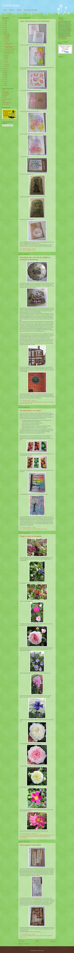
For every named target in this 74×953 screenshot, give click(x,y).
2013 (4, 77)
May (5, 58)
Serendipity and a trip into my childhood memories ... (9, 47)
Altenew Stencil (25, 250)
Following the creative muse (30, 845)
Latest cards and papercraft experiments (34, 21)
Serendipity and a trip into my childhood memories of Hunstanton (35, 258)
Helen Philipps (4, 95)
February (6, 64)
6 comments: (33, 248)
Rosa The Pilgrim (35, 836)
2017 (4, 70)
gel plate (41, 935)
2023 (4, 25)
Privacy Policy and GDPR (30, 10)
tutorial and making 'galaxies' (47, 453)
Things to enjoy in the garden (31, 536)
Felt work (11, 10)
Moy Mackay (4, 97)
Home (5, 10)
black (27, 935)
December (6, 34)
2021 (4, 29)
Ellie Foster (61, 19)
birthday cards (30, 250)
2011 (4, 81)
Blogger (42, 950)
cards (34, 250)
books (36, 935)
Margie (21, 403)
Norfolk (30, 403)
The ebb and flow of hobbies (30, 410)
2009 (4, 85)
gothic (46, 935)
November (6, 36)
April (6, 60)
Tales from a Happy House (6, 102)
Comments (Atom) (26, 943)
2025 (4, 21)
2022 (4, 27)
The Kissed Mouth (5, 104)
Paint (51, 935)
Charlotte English (5, 92)
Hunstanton (26, 333)
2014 (4, 75)
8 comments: (33, 400)
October (6, 38)
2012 (4, 79)
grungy (49, 935)
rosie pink (4, 100)
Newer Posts (21, 941)
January (6, 66)
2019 (4, 32)
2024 (4, 23)
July (5, 55)
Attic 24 (3, 90)
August (6, 41)
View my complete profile (62, 38)
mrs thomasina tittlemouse (6, 99)
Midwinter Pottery (26, 403)
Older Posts (53, 941)
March (6, 62)
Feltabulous (11, 5)
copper (38, 935)
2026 (4, 20)
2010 (4, 83)
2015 (4, 74)
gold (44, 935)
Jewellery (19, 10)
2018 (4, 68)
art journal (24, 935)
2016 (4, 72)
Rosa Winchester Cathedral (43, 836)
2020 (4, 31)
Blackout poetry (31, 935)
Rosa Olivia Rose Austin (27, 836)
